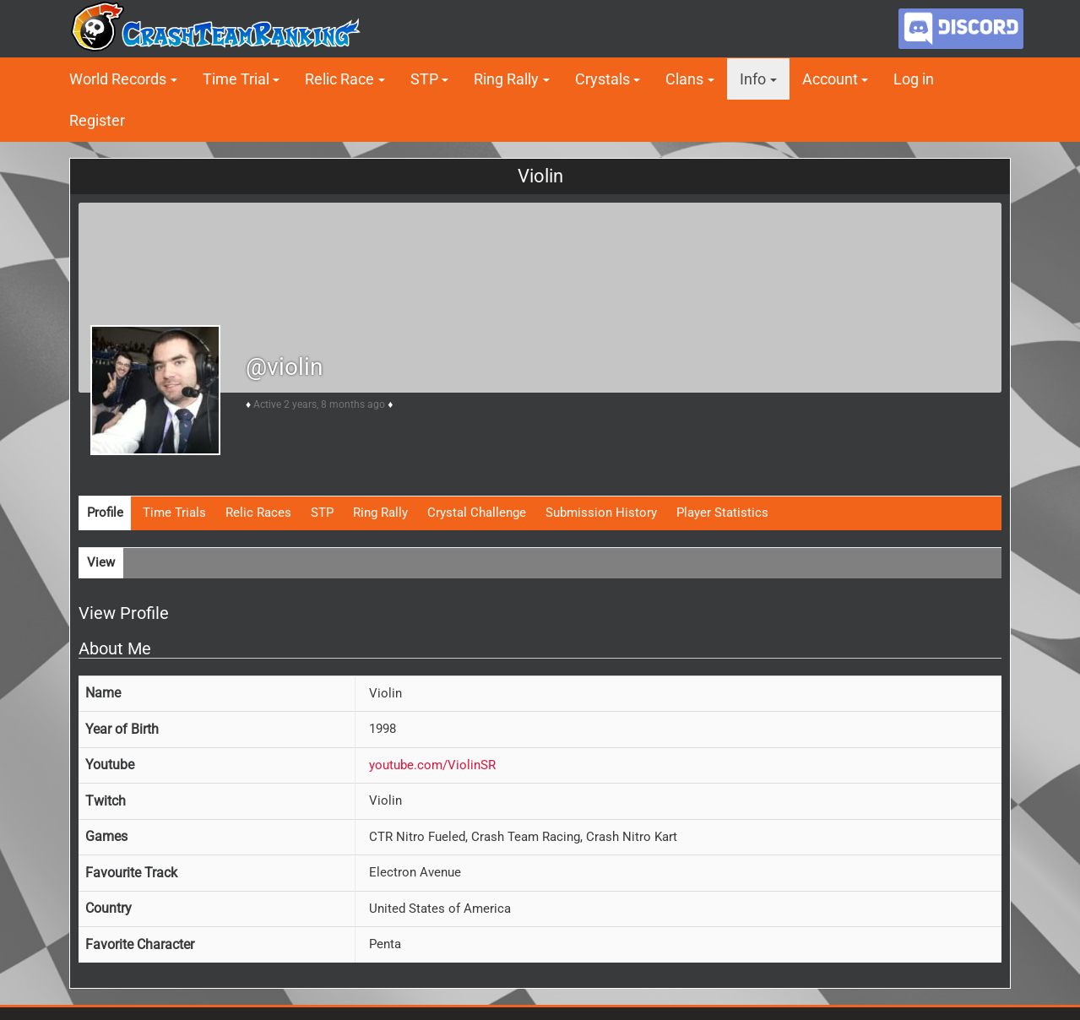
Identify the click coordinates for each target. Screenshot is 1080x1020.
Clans (684, 79)
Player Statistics (722, 512)
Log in (913, 79)
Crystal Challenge (476, 512)
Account (830, 79)
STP (424, 79)
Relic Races (258, 512)
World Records (117, 79)
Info (753, 79)
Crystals (602, 79)
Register (97, 120)
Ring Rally (506, 79)
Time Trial (236, 79)
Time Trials (174, 512)
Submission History (601, 512)
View (101, 562)
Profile (105, 512)
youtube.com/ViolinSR (432, 765)
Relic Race (339, 79)
